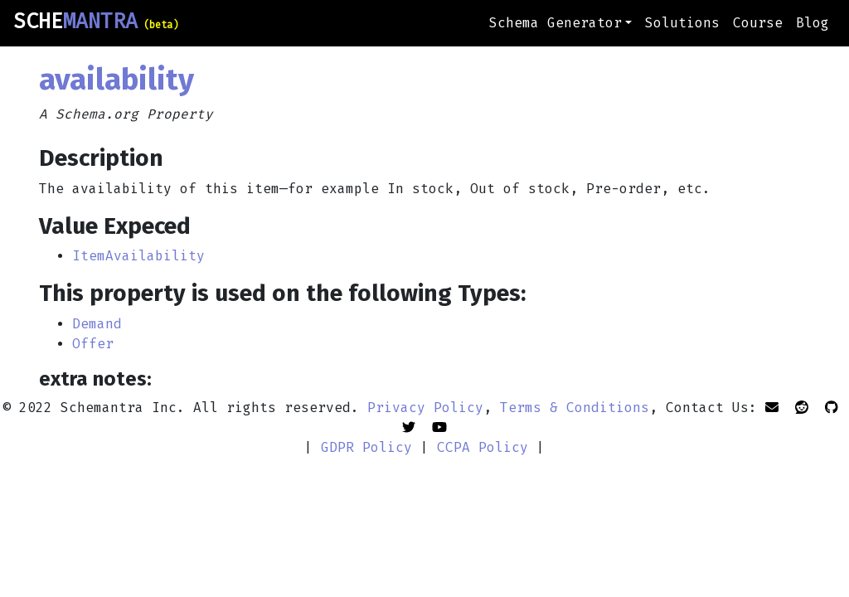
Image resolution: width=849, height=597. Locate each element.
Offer (93, 344)
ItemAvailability (138, 256)
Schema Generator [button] (555, 23)
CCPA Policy (482, 447)
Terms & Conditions (574, 407)
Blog (812, 23)
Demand (97, 324)
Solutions (682, 23)
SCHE (95, 21)
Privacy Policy (425, 407)
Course (758, 23)
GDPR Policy (366, 447)
